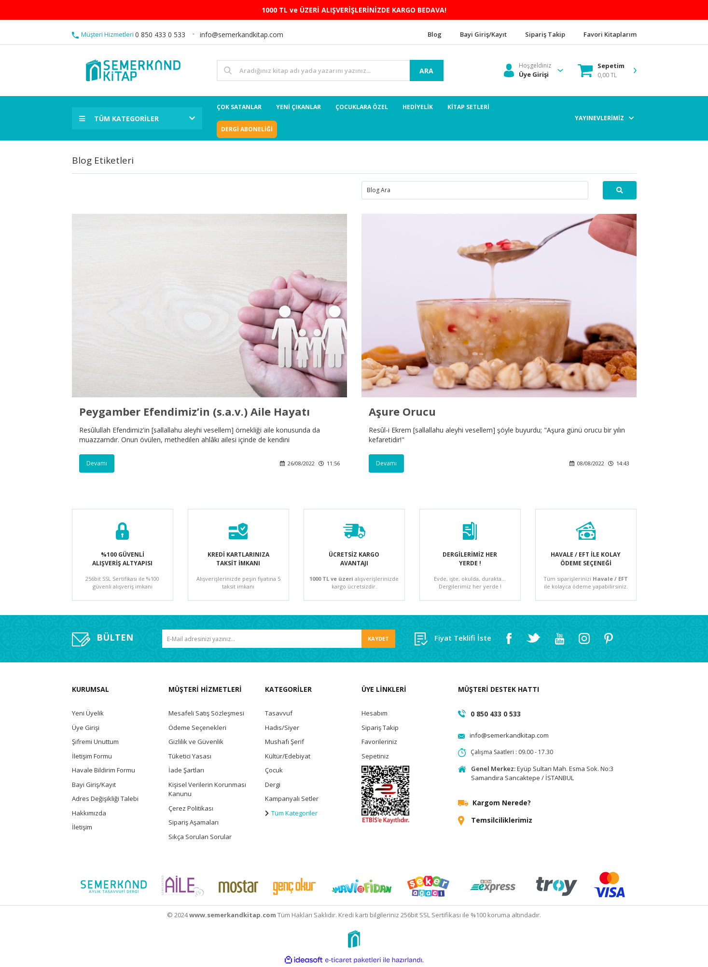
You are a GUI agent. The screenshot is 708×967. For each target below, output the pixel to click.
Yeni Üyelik (88, 713)
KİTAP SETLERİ (468, 107)
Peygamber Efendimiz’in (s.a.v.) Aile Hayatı (194, 411)
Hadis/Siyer (282, 727)
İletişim (82, 827)
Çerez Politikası (190, 808)
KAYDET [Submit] (378, 638)
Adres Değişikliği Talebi (105, 798)
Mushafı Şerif (284, 741)
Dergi (272, 784)
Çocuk (274, 770)
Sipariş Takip (380, 727)
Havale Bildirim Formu (103, 770)
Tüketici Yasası (189, 756)
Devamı (96, 463)
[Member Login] (527, 70)
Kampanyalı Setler (292, 798)
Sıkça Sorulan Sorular (200, 836)
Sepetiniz (375, 756)
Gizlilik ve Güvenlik (195, 741)
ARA (426, 70)
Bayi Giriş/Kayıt (94, 784)
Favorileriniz (379, 741)
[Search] (330, 70)
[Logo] (132, 70)
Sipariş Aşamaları (193, 822)
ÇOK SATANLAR (239, 107)
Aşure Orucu (402, 411)
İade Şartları (186, 770)
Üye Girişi (85, 727)
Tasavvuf (278, 713)
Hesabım (374, 713)
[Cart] (601, 70)
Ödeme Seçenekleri (197, 727)
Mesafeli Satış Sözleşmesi (206, 713)
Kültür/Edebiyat (287, 756)
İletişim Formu (92, 756)
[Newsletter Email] (278, 639)
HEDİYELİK (418, 107)
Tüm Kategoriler (291, 813)
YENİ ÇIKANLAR (298, 107)
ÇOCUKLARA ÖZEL (361, 107)
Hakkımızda (89, 813)
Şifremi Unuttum (95, 741)
